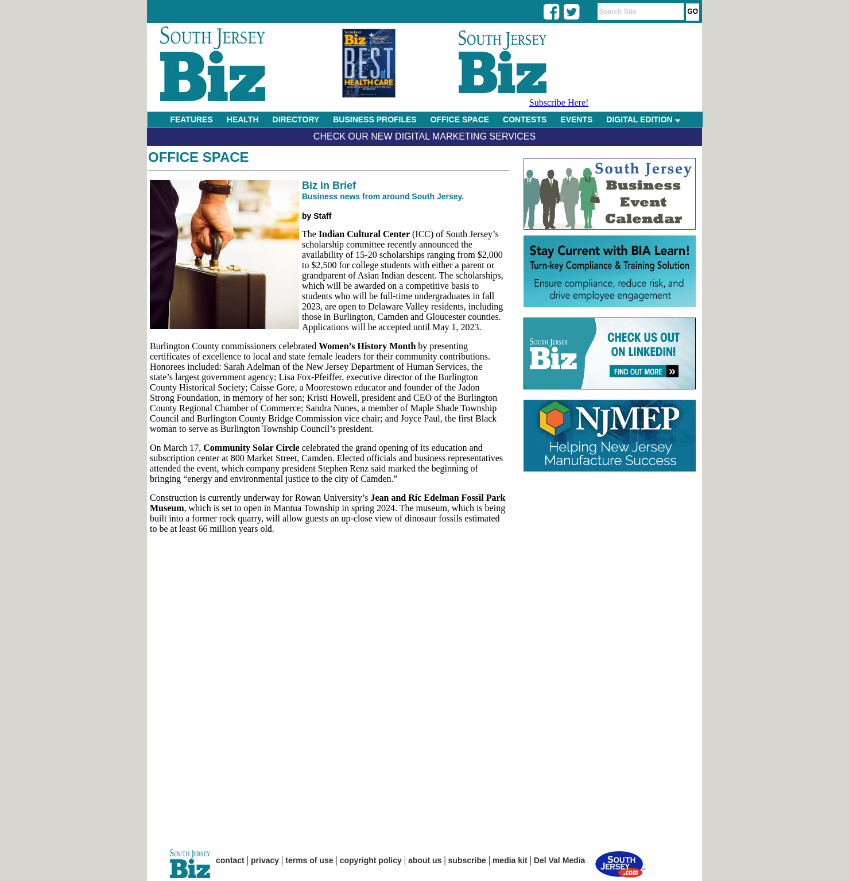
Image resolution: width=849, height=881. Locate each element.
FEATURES (191, 119)
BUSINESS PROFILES (374, 119)
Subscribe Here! (559, 102)
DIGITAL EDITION (643, 119)
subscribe (467, 860)
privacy (265, 860)
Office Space (198, 157)
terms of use (309, 860)
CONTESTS (524, 119)
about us (424, 860)
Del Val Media (559, 860)
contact (230, 860)
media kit (510, 860)
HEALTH (243, 119)
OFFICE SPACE (460, 119)
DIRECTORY (296, 119)
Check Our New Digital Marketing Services (424, 136)
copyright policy (371, 860)
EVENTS (576, 119)
